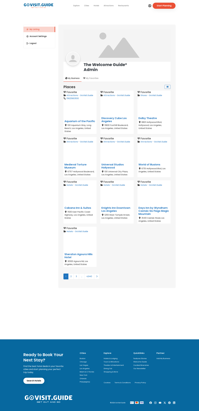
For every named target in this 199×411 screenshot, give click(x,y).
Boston (82, 359)
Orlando (83, 379)
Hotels (96, 5)
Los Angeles (85, 369)
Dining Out (108, 369)
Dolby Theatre (147, 118)
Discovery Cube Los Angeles (114, 119)
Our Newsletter (139, 369)
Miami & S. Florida (87, 372)
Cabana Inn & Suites (77, 208)
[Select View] (167, 87)
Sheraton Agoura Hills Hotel (78, 255)
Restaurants (123, 5)
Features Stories (140, 359)
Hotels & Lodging (111, 359)
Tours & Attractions (111, 362)
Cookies (107, 383)
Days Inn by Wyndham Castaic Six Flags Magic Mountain (153, 211)
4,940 (89, 276)
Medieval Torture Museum (75, 166)
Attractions (109, 5)
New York (83, 375)
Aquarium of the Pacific (79, 121)
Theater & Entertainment (114, 365)
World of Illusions (149, 164)
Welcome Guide (140, 362)
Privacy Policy (140, 383)
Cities (86, 5)
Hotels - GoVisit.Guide (77, 185)
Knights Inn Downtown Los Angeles (115, 209)
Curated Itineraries (141, 365)
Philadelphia (85, 382)
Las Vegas (84, 365)
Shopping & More (111, 372)
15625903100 (73, 98)
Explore (76, 5)
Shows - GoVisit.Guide (151, 95)
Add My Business (163, 359)
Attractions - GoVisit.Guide (80, 95)
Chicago (83, 362)
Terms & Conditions (123, 383)
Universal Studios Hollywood (112, 166)
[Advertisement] (99, 320)
